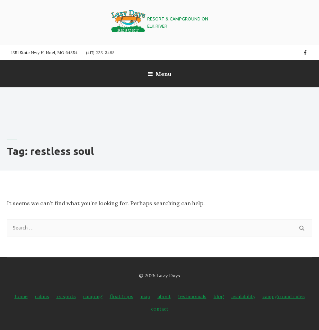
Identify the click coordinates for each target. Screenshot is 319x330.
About (164, 296)
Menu (159, 74)
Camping (93, 296)
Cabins (42, 296)
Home (21, 296)
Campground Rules (284, 296)
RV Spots (66, 296)
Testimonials (192, 296)
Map (145, 296)
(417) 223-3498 (100, 52)
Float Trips (121, 296)
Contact (159, 309)
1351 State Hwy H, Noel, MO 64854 (44, 52)
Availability (243, 296)
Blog (219, 296)
